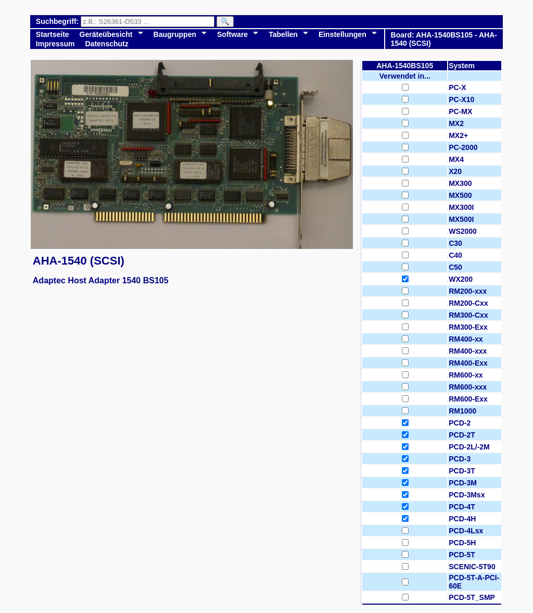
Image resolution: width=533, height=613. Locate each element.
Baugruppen (175, 34)
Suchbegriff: (58, 21)
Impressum (55, 44)
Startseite (52, 34)
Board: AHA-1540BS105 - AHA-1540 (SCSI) (444, 39)
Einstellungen (342, 34)
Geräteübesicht (106, 34)
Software (232, 34)
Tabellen (283, 34)
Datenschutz (107, 44)
